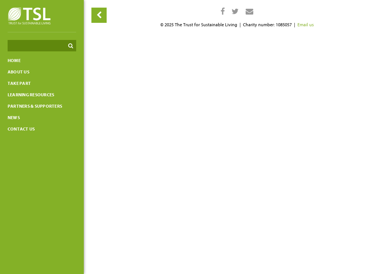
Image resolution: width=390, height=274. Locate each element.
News (14, 117)
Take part (19, 83)
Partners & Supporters (35, 106)
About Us (18, 72)
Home (14, 60)
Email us (305, 24)
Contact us (21, 129)
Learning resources (31, 94)
